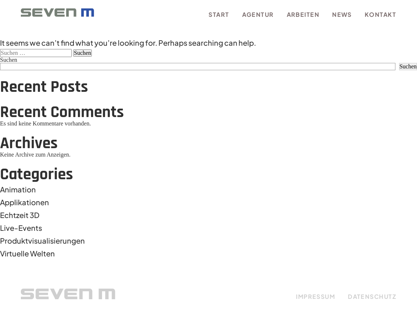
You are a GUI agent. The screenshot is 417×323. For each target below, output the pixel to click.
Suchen (8, 60)
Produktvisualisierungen (42, 240)
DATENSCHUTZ (372, 296)
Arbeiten (303, 14)
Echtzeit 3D (20, 214)
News (342, 14)
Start (219, 14)
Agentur (258, 14)
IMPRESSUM (315, 296)
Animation (18, 189)
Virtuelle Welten (27, 253)
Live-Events (21, 227)
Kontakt (380, 14)
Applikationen (24, 202)
